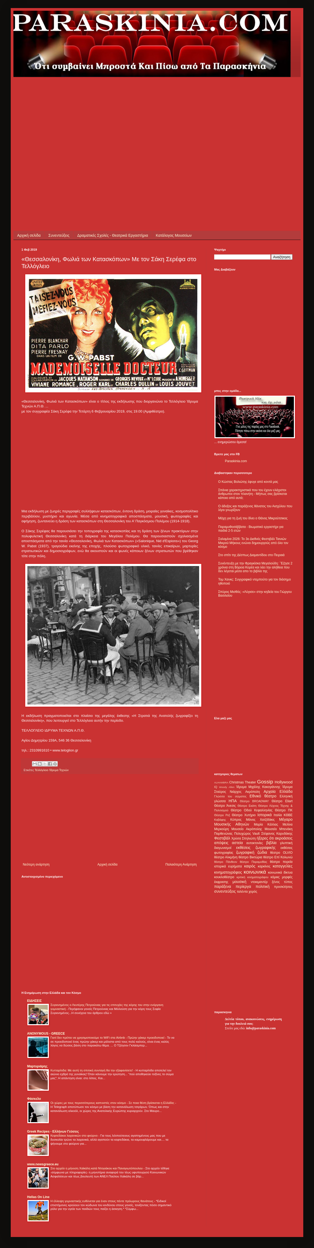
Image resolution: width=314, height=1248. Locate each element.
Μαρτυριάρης (37, 1066)
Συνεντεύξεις (58, 235)
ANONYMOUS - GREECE (46, 1033)
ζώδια (262, 852)
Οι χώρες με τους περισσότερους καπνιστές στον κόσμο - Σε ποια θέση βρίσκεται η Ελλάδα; (112, 1102)
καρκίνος (264, 866)
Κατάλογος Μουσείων (174, 235)
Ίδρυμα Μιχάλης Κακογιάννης (258, 787)
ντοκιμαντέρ (259, 882)
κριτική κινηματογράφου (252, 877)
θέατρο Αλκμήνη (226, 857)
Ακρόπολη (252, 792)
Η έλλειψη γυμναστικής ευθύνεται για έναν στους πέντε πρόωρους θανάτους (102, 1201)
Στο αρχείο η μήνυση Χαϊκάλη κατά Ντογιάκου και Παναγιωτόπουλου (97, 1168)
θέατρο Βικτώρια (250, 857)
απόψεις (221, 843)
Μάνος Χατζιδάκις (260, 820)
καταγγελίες (283, 866)
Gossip (265, 781)
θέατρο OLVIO (281, 853)
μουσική (239, 882)
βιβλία (271, 843)
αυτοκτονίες (254, 843)
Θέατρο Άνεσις (225, 806)
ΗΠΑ (233, 801)
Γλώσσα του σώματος (230, 796)
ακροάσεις (284, 838)
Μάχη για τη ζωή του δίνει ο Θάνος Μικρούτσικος (252, 518)
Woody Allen (226, 787)
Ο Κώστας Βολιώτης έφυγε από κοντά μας (248, 482)
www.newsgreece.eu (43, 1164)
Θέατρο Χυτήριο (244, 815)
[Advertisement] (50, 127)
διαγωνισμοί (222, 848)
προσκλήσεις (283, 887)
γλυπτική (286, 843)
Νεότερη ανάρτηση (36, 864)
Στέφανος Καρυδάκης (277, 833)
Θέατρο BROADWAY (254, 801)
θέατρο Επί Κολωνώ (278, 857)
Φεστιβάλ (222, 838)
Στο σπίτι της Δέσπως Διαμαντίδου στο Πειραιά (251, 555)
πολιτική (262, 886)
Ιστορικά (264, 815)
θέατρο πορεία (281, 862)
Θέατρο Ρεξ (222, 815)
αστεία (237, 843)
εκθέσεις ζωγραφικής (256, 847)
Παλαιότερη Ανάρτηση (181, 864)
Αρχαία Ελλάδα (278, 791)
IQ (215, 787)
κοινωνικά (255, 872)
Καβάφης (220, 819)
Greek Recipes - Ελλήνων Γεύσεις (53, 1131)
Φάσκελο (34, 1099)
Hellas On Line (38, 1197)
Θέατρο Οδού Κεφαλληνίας (252, 810)
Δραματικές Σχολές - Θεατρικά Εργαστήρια (112, 235)
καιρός (249, 866)
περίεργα (243, 886)
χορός (253, 891)
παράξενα (222, 886)
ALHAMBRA (221, 782)
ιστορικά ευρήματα (228, 866)
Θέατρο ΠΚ (284, 810)
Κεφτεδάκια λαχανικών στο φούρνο (74, 1135)
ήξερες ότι (265, 838)
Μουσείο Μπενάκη (279, 829)
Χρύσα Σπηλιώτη (243, 838)
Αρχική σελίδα (29, 235)
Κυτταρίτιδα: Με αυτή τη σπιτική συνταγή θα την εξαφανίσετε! (92, 1070)
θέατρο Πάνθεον (225, 861)
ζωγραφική (245, 852)
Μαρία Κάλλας (266, 824)
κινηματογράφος (228, 872)
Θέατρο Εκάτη (247, 805)
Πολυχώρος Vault (247, 833)
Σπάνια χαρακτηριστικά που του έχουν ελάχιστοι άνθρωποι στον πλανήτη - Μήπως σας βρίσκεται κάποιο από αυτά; (252, 494)
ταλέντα (242, 891)
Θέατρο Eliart (282, 801)
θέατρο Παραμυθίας (253, 861)
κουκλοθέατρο (224, 877)
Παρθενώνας (223, 833)
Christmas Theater (242, 782)
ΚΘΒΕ (288, 815)
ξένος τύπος (282, 882)
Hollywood (284, 782)
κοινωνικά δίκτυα (280, 872)
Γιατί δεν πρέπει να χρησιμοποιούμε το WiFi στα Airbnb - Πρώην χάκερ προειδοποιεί (107, 1037)
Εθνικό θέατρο (263, 796)
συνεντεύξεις (225, 891)
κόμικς (275, 877)
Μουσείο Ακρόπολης (246, 829)
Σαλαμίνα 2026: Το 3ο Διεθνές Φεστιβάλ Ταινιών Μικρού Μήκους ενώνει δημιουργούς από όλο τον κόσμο (253, 543)
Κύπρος (236, 820)
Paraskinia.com (236, 461)
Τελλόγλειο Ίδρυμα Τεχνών (51, 770)
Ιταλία (278, 815)
